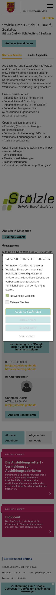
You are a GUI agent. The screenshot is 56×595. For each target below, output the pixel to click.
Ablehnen (28, 319)
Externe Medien (17, 302)
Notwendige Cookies (20, 295)
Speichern (27, 327)
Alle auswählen (28, 311)
